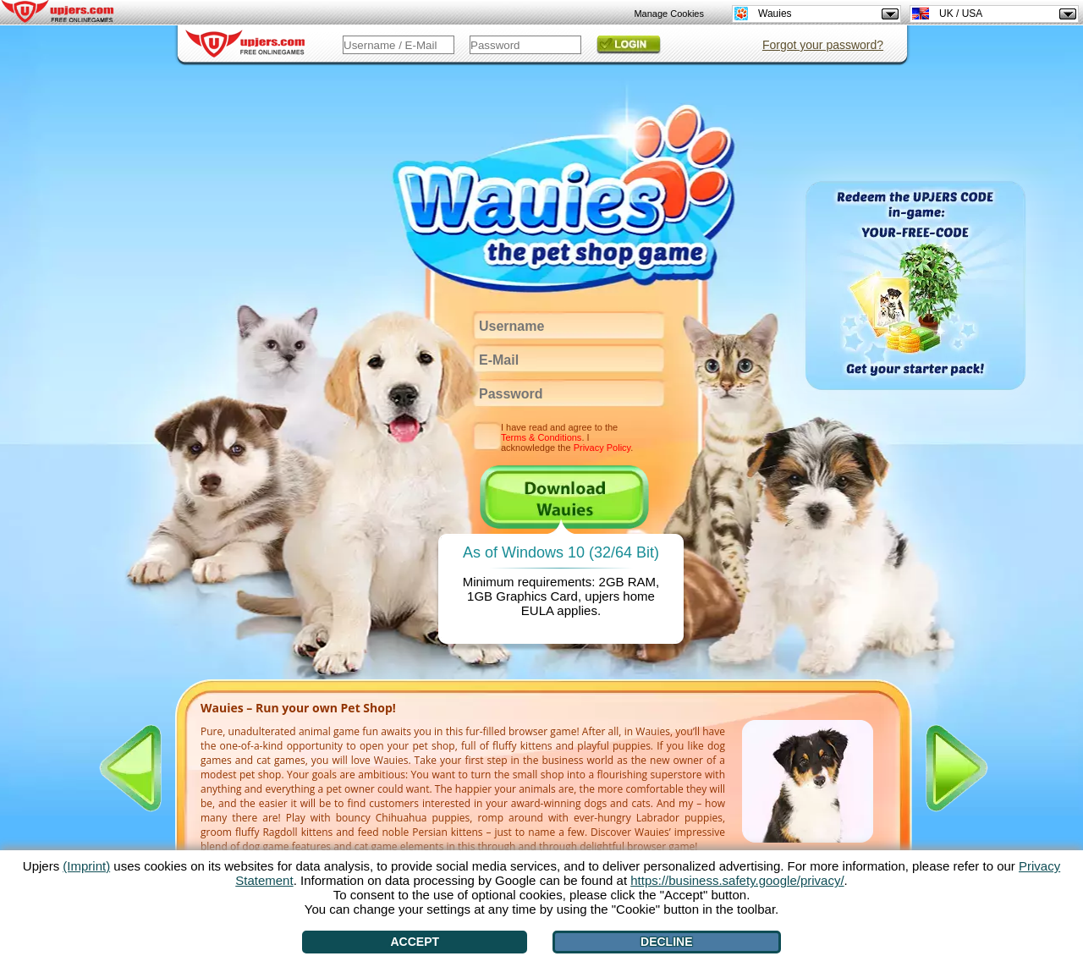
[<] (130, 768)
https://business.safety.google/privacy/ (737, 880)
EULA (537, 610)
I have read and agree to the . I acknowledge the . (567, 437)
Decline (666, 941)
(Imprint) (86, 866)
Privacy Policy (602, 447)
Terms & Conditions (541, 437)
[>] (957, 768)
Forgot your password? (822, 45)
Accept (415, 941)
